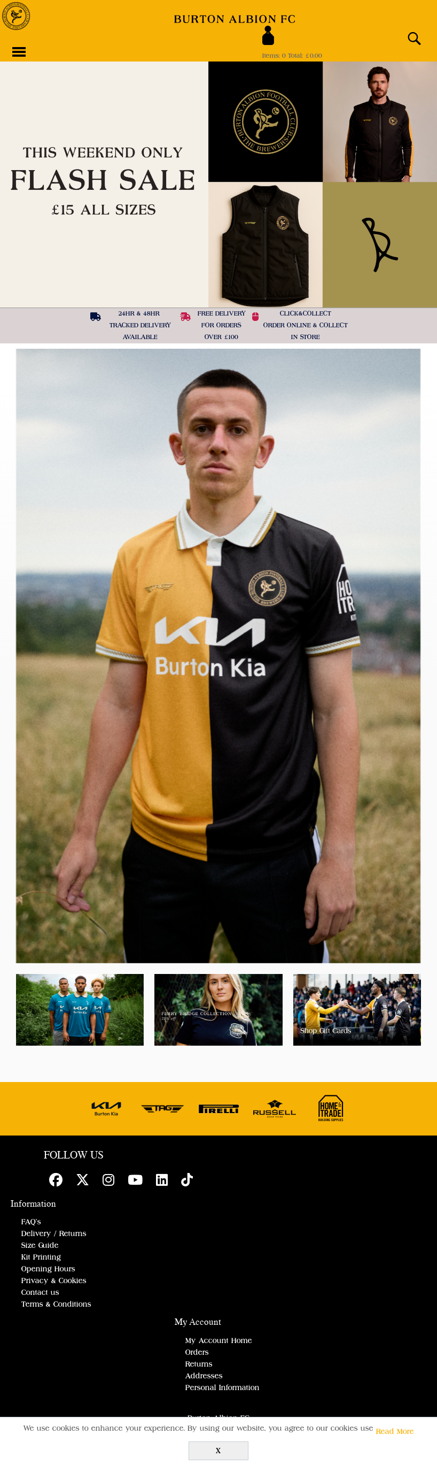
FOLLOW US (74, 1155)
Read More (395, 1432)
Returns (199, 1364)
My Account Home (218, 1341)
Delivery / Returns (54, 1234)
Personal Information (222, 1388)
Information (33, 1204)
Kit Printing (41, 1257)
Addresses (204, 1376)
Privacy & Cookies (54, 1281)
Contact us (40, 1293)
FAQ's (31, 1222)
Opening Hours (48, 1269)
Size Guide (40, 1245)
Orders (197, 1352)
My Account (198, 1322)
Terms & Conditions (56, 1304)
